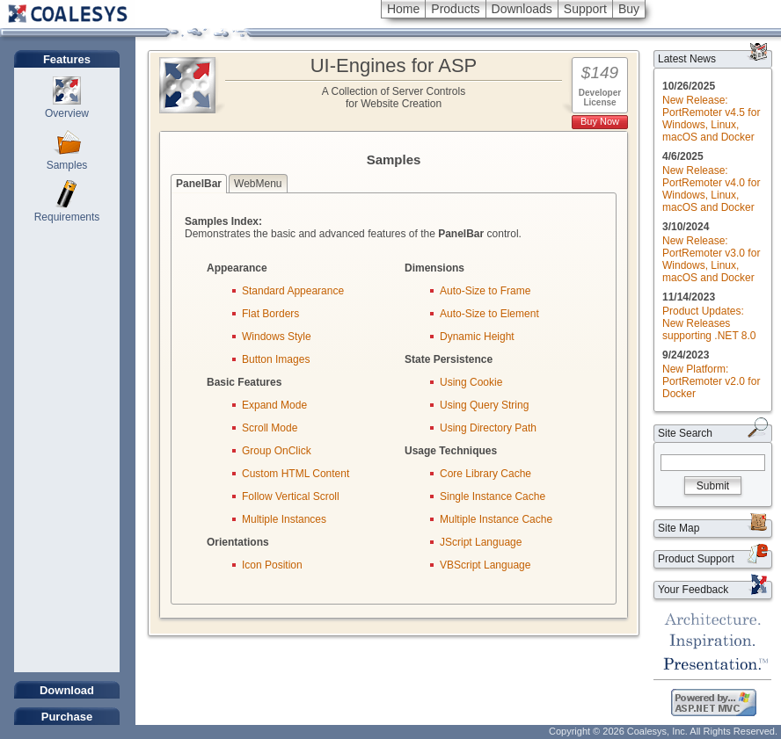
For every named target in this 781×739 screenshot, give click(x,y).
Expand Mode (274, 405)
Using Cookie (471, 382)
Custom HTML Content (295, 473)
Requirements (67, 217)
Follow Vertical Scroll (290, 496)
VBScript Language (485, 565)
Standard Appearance (293, 291)
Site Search (685, 433)
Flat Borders (270, 314)
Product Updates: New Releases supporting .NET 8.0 (709, 323)
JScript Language (481, 542)
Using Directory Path (488, 428)
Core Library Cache (485, 473)
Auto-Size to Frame (485, 291)
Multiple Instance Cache (496, 519)
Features (67, 59)
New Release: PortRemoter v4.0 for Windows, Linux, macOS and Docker (711, 189)
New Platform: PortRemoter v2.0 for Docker (711, 381)
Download (67, 690)
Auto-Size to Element (489, 314)
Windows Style (276, 336)
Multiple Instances (284, 519)
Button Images (276, 359)
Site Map (678, 528)
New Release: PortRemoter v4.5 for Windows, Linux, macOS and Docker (711, 118)
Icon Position (272, 565)
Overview (67, 113)
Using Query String (484, 405)
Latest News (687, 59)
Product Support (696, 559)
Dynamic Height (477, 336)
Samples (67, 165)
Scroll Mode (269, 428)
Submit (713, 486)
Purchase (67, 716)
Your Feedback (693, 589)
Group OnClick (276, 451)
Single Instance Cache (492, 496)
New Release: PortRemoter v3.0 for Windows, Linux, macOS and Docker (711, 259)
